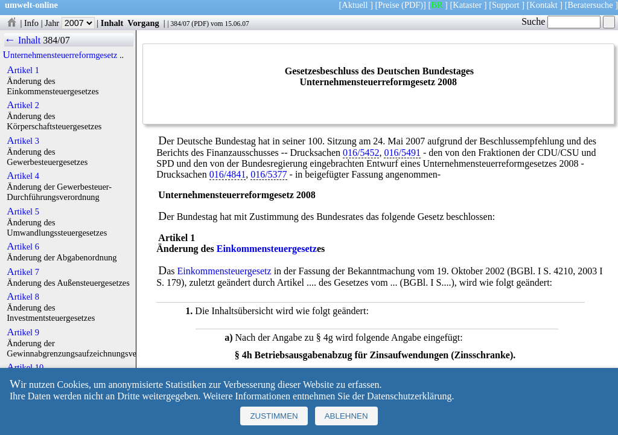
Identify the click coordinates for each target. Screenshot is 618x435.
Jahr (70, 23)
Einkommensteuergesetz (267, 248)
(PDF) (412, 5)
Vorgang (143, 23)
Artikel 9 (23, 332)
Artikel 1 (23, 70)
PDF (200, 23)
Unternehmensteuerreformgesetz (60, 55)
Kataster (467, 5)
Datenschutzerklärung (409, 396)
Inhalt (112, 23)
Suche (560, 21)
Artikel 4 (23, 176)
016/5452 (361, 152)
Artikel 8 (23, 296)
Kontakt (543, 5)
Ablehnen (346, 415)
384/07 (180, 23)
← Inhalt (22, 40)
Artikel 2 (23, 105)
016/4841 (227, 174)
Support (506, 5)
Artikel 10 (25, 367)
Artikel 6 (23, 246)
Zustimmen (274, 415)
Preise (388, 5)
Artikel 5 (23, 211)
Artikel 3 (23, 141)
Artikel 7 (23, 272)
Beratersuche (590, 5)
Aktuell (355, 5)
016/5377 (268, 174)
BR (436, 5)
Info (31, 23)
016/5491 (402, 152)
